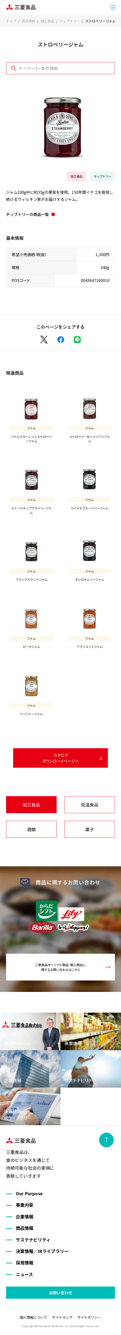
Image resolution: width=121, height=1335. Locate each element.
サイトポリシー (89, 1317)
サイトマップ (62, 1317)
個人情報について (33, 1317)
